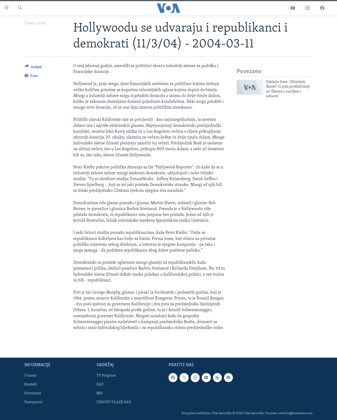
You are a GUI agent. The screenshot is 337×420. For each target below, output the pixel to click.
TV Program (106, 376)
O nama (30, 376)
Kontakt (30, 385)
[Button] (33, 68)
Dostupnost (33, 402)
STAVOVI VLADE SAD (113, 402)
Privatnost (32, 393)
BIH (99, 393)
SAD (99, 385)
